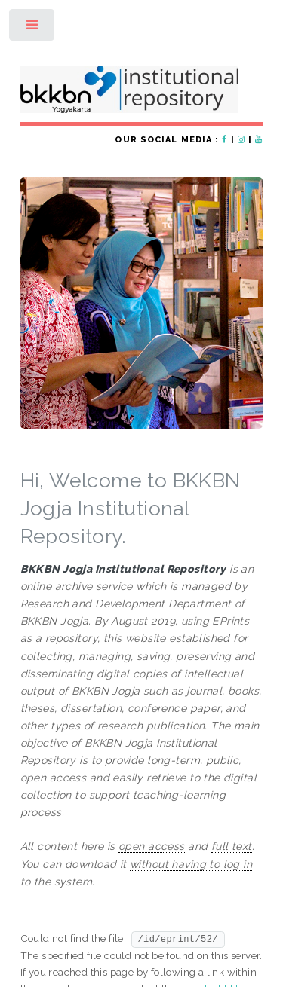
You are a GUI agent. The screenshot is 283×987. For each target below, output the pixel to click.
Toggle (33, 28)
